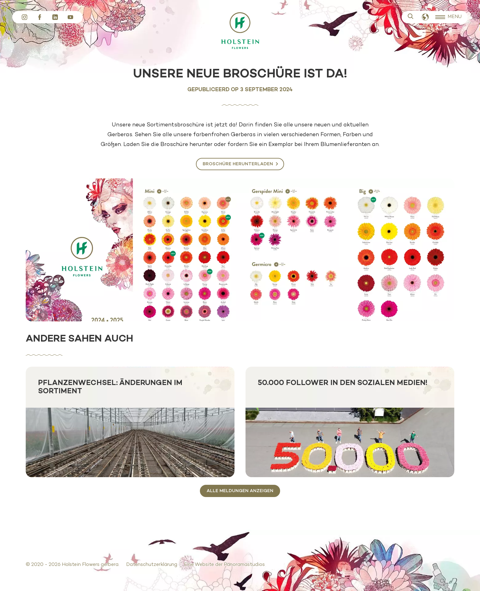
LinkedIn (55, 17)
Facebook (40, 17)
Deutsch (425, 17)
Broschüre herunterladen (238, 164)
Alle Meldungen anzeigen (240, 491)
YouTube (70, 17)
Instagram (24, 17)
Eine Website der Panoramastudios (224, 564)
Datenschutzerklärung (151, 564)
